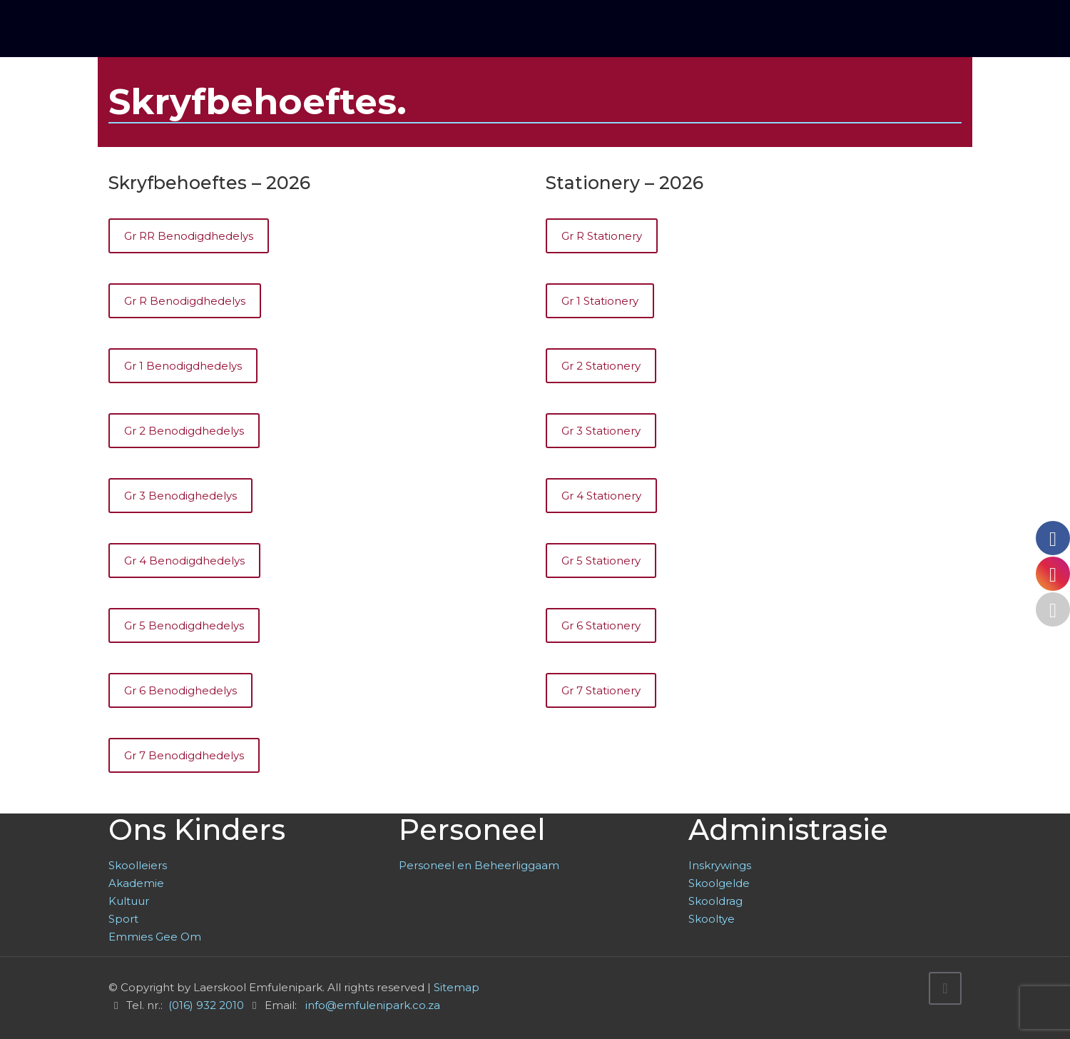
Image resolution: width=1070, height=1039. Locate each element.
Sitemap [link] (456, 987)
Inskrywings (719, 865)
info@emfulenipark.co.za (372, 1005)
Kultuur (128, 901)
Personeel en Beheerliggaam (479, 865)
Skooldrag (715, 901)
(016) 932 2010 (206, 1005)
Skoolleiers (137, 865)
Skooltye (711, 919)
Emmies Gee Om (154, 936)
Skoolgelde (719, 883)
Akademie (136, 883)
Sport (123, 919)
